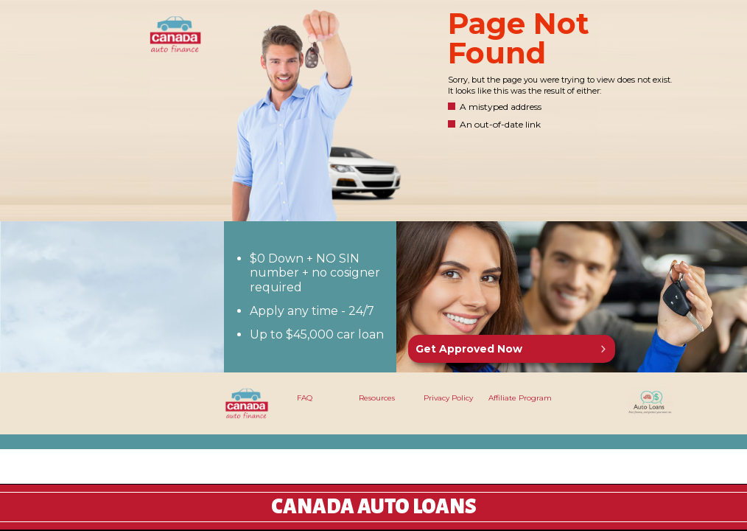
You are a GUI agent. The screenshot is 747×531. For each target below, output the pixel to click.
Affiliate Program (520, 398)
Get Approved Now (468, 348)
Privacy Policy (448, 398)
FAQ (304, 398)
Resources (377, 398)
